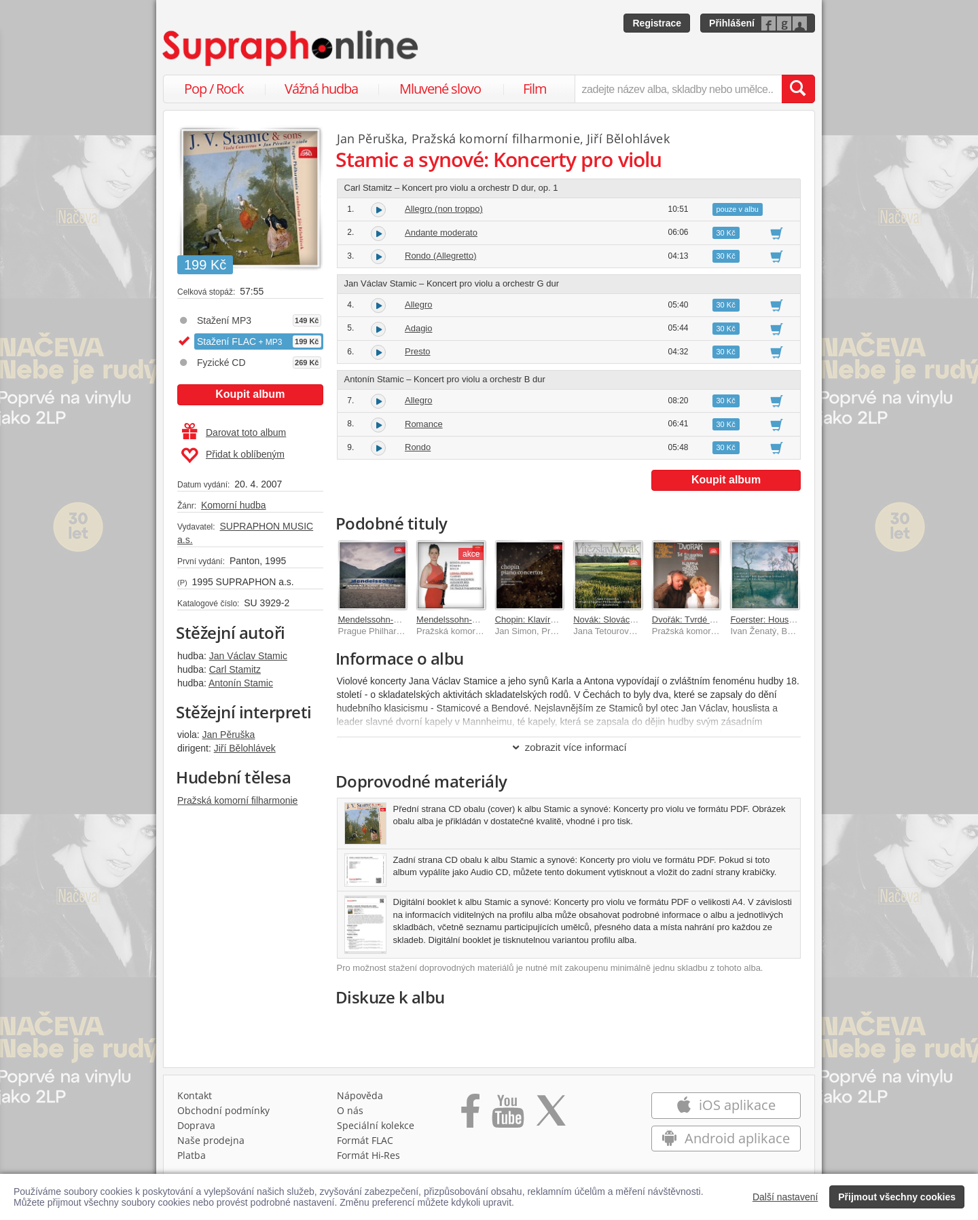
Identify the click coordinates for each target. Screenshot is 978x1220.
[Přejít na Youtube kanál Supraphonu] (507, 1115)
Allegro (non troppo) (444, 209)
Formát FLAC (365, 1140)
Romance (424, 424)
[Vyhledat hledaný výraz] (798, 89)
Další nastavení (785, 1196)
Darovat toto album (234, 432)
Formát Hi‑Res (369, 1155)
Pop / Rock (214, 88)
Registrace (656, 23)
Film (535, 88)
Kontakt (194, 1095)
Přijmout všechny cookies (897, 1196)
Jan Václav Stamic (248, 655)
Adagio (418, 328)
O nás (350, 1110)
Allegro (418, 304)
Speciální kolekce (375, 1125)
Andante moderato (441, 232)
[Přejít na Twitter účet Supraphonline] (551, 1115)
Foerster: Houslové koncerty (785, 619)
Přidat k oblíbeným (233, 455)
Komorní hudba (233, 505)
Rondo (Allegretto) (441, 256)
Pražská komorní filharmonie (237, 800)
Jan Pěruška (228, 734)
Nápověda (360, 1095)
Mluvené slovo (440, 88)
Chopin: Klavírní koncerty (544, 619)
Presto (418, 351)
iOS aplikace (726, 1105)
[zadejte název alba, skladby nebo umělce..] (678, 89)
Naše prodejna (210, 1140)
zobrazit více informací (569, 747)
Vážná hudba (321, 88)
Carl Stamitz (235, 669)
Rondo (418, 447)
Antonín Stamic (241, 683)
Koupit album (250, 394)
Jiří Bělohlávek (245, 748)
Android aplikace (726, 1138)
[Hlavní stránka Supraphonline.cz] (291, 48)
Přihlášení (732, 23)
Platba (191, 1155)
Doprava (196, 1125)
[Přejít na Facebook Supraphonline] (470, 1115)
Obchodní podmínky (223, 1110)
